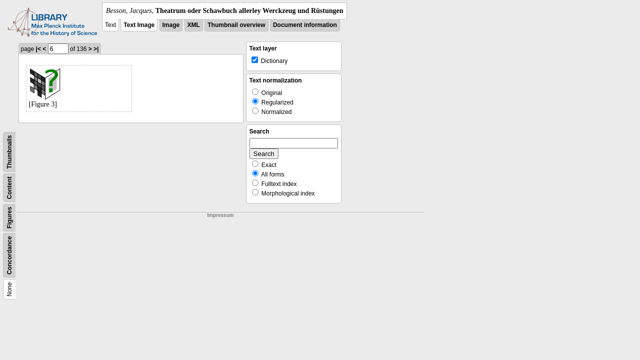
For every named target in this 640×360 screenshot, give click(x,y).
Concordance (9, 255)
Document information (305, 25)
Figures (9, 217)
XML (194, 25)
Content (9, 187)
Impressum (220, 215)
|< (38, 49)
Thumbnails (9, 151)
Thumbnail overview (236, 25)
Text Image (139, 25)
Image (171, 25)
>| (96, 49)
